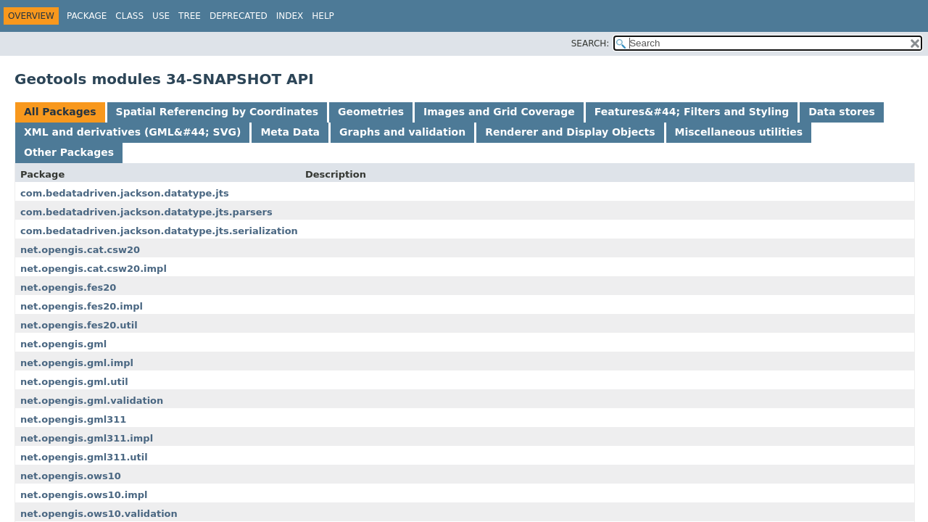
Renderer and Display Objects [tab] (570, 132)
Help (323, 16)
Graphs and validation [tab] (402, 132)
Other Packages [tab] (69, 152)
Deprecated (239, 16)
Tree (189, 16)
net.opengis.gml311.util (84, 457)
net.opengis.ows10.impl (83, 494)
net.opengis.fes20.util (79, 325)
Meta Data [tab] (290, 132)
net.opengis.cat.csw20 (80, 249)
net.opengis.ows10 (70, 476)
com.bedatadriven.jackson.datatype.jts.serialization (159, 230)
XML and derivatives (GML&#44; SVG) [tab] (132, 132)
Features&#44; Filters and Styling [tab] (691, 111)
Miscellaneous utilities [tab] (739, 132)
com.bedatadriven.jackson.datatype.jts (124, 193)
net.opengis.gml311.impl (86, 438)
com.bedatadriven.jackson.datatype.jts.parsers (146, 212)
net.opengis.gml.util (74, 381)
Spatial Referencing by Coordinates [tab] (217, 111)
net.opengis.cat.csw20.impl (93, 268)
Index (290, 16)
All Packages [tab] (60, 111)
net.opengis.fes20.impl (81, 306)
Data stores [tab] (841, 111)
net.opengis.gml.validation (91, 400)
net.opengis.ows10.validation (99, 513)
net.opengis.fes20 (68, 287)
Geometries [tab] (371, 111)
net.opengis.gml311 (73, 419)
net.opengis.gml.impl (76, 362)
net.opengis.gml (63, 344)
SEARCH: (590, 43)
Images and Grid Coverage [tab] (499, 111)
